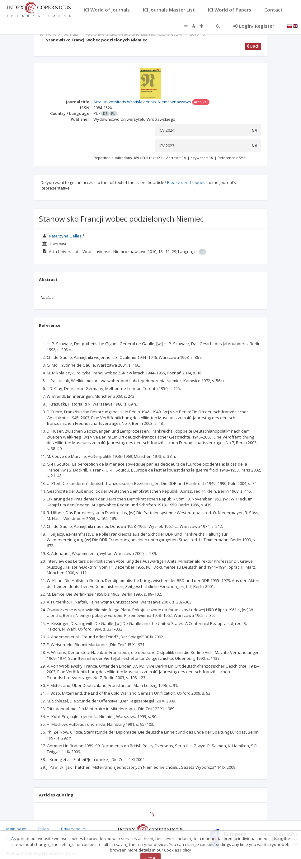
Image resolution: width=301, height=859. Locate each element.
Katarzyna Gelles (65, 236)
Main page (16, 829)
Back (253, 46)
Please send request (187, 182)
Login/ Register (253, 26)
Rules (43, 829)
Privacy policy (74, 829)
